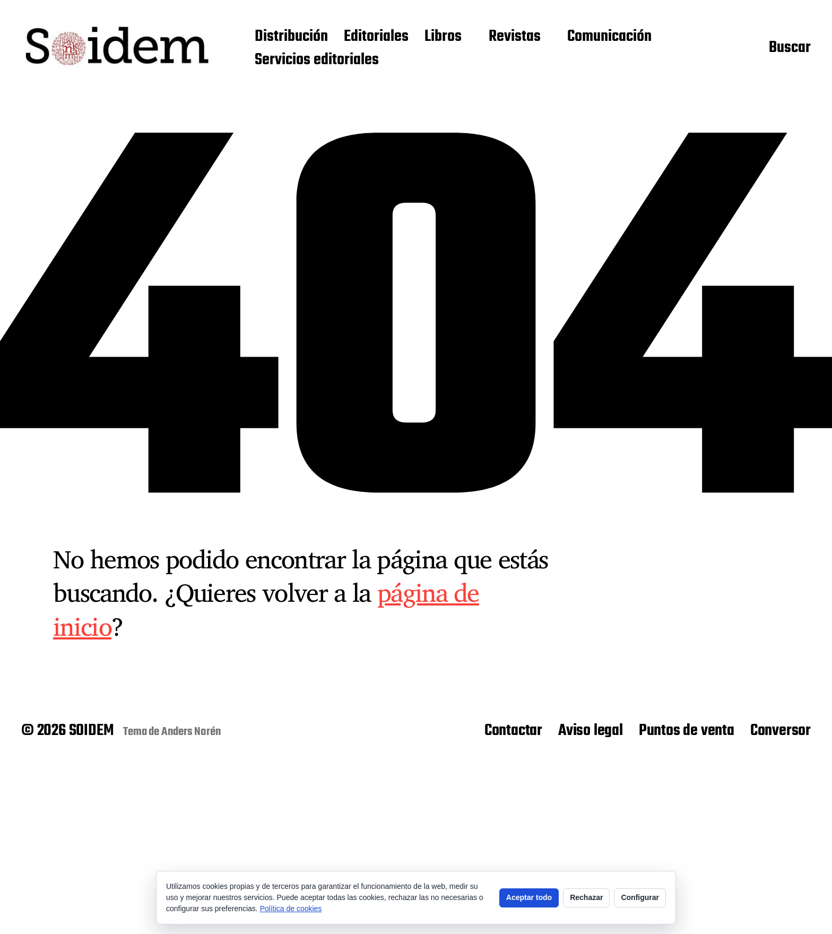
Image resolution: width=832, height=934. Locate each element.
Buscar (790, 48)
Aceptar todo (529, 897)
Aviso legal (590, 731)
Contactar (513, 731)
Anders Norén (191, 732)
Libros (443, 37)
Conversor (780, 731)
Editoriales (376, 37)
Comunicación (609, 37)
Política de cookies (291, 908)
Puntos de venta (686, 731)
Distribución (291, 37)
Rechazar (586, 897)
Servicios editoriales (317, 60)
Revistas (515, 37)
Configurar (640, 897)
